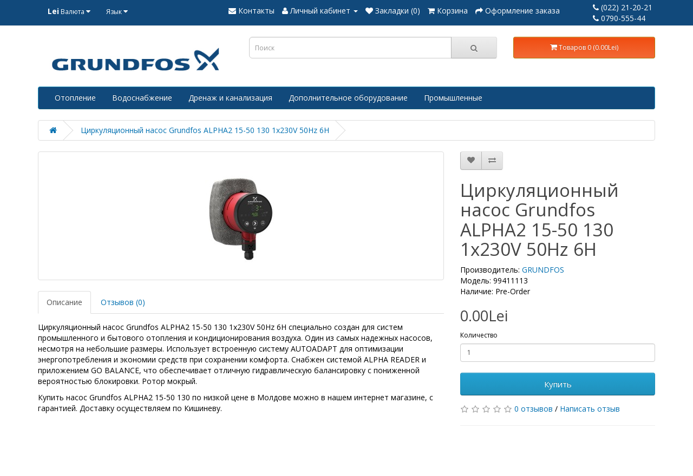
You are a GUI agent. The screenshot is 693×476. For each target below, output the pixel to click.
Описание (64, 302)
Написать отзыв (590, 409)
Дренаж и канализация (230, 97)
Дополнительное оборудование (348, 97)
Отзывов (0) (123, 302)
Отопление (75, 97)
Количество (479, 335)
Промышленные (453, 97)
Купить (558, 384)
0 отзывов (533, 409)
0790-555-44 (619, 18)
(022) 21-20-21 (622, 7)
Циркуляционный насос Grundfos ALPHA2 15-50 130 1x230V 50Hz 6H (205, 130)
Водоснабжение (142, 97)
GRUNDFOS (543, 270)
